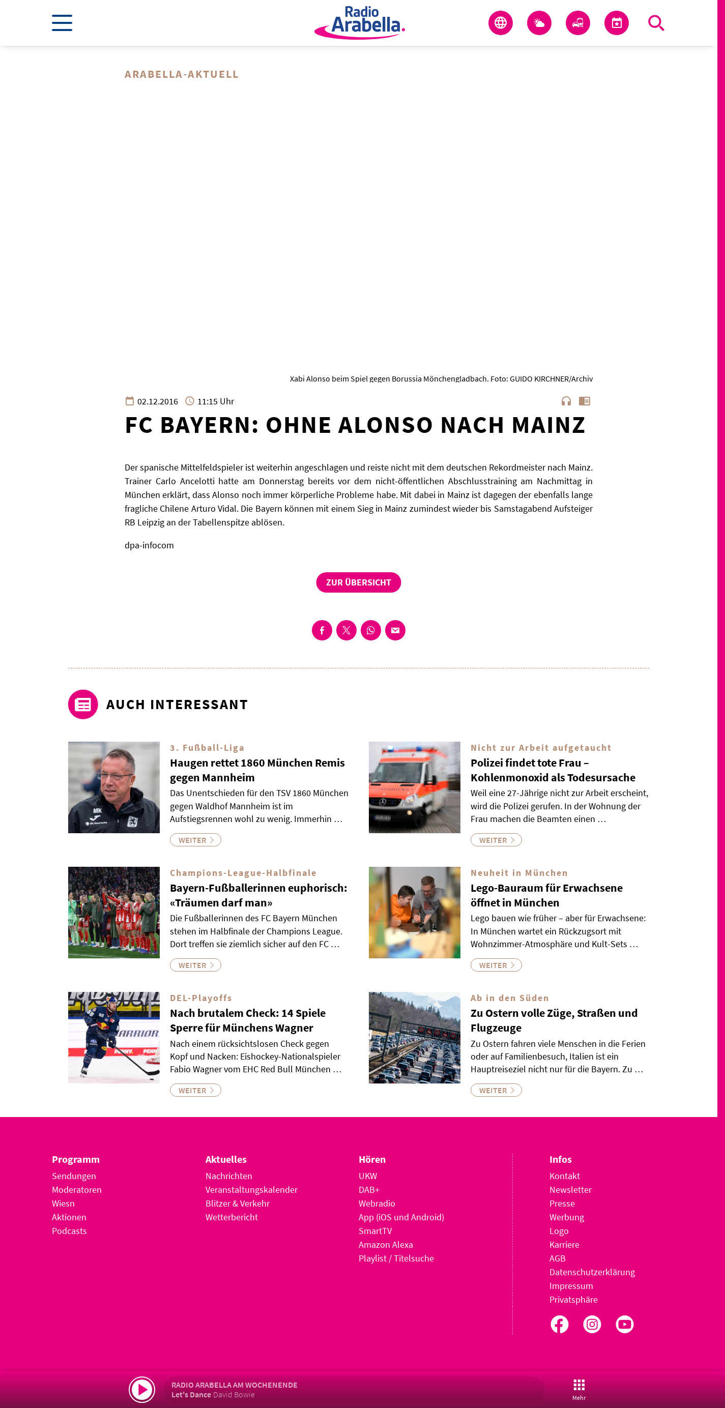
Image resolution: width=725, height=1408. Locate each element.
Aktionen (69, 1217)
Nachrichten (229, 1176)
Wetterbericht (232, 1217)
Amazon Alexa (386, 1244)
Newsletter (570, 1189)
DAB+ (369, 1189)
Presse (562, 1203)
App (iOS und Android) (401, 1217)
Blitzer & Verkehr (238, 1203)
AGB (557, 1258)
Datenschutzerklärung (592, 1272)
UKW (368, 1176)
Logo (559, 1231)
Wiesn (63, 1203)
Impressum (571, 1286)
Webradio (377, 1203)
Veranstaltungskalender (252, 1189)
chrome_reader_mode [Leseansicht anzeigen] (584, 401)
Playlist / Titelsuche (396, 1258)
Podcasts (69, 1231)
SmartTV (375, 1231)
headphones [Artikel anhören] (566, 401)
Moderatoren (77, 1189)
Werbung (566, 1217)
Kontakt (564, 1176)
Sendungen (74, 1176)
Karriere (564, 1244)
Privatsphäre (573, 1299)
